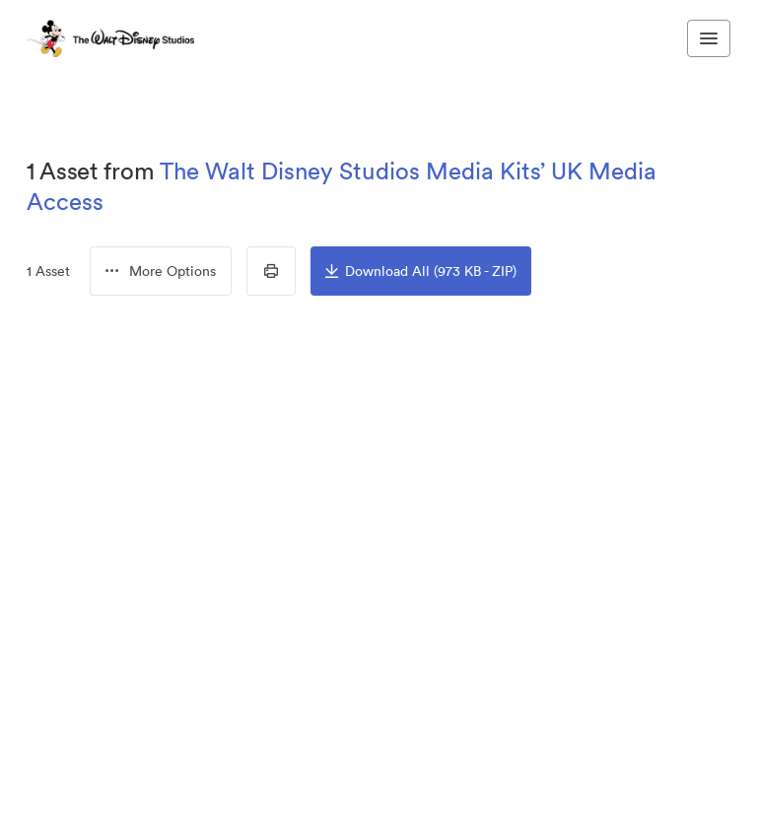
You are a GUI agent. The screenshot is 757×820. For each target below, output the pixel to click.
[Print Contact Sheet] (271, 271)
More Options (160, 271)
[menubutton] (161, 271)
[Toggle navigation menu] (708, 38)
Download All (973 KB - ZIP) (420, 271)
